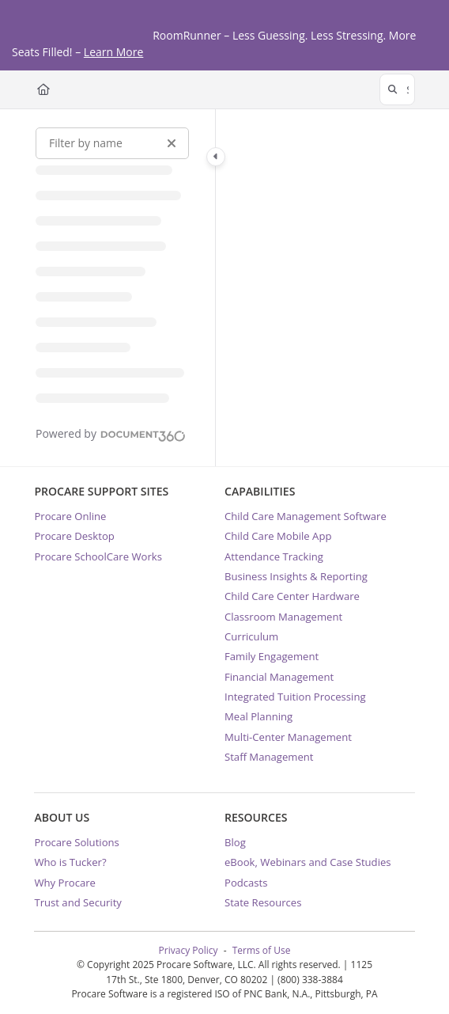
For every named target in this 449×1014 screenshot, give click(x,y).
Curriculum (251, 636)
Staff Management (268, 757)
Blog (235, 842)
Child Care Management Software (305, 516)
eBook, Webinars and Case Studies (307, 862)
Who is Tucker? (70, 862)
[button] (397, 89)
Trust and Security (77, 902)
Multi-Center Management (288, 737)
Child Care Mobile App (277, 536)
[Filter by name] (112, 143)
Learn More (114, 51)
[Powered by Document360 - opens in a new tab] (111, 434)
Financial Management (279, 677)
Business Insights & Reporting (296, 576)
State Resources (262, 902)
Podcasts (246, 882)
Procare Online (70, 516)
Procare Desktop (74, 536)
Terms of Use (261, 950)
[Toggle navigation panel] (215, 156)
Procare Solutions (76, 842)
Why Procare (65, 882)
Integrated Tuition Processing (295, 696)
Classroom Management (283, 617)
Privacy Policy (188, 950)
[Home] (43, 89)
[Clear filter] (171, 143)
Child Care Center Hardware (292, 596)
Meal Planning (258, 716)
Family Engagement (271, 656)
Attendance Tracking (273, 556)
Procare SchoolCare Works (98, 556)
